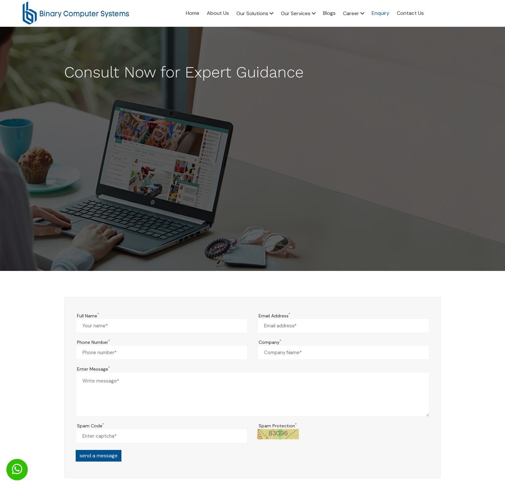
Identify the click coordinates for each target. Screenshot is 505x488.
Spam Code (90, 426)
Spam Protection (278, 426)
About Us (218, 13)
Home (192, 13)
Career (353, 13)
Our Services (298, 13)
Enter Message (93, 369)
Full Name (88, 316)
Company (270, 342)
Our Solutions (254, 13)
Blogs (329, 13)
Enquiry (380, 13)
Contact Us (410, 13)
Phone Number (93, 342)
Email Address (274, 316)
